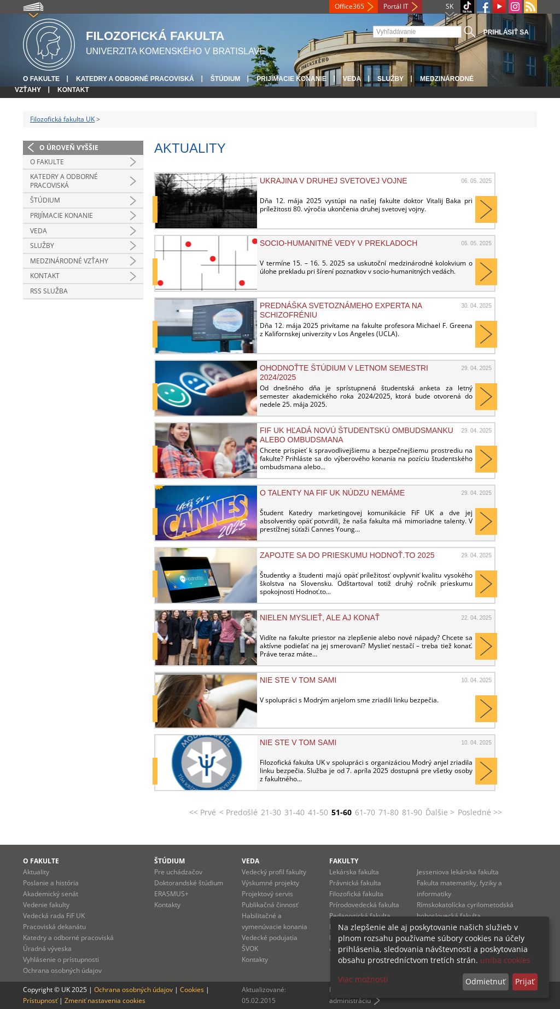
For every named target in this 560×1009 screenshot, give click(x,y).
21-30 (271, 812)
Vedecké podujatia (270, 937)
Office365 (349, 6)
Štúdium (226, 79)
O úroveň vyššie (68, 147)
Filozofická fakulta (356, 893)
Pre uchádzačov (178, 872)
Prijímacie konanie (291, 79)
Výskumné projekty (270, 882)
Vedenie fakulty (46, 904)
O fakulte (41, 79)
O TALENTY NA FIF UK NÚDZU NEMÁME (332, 492)
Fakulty (343, 861)
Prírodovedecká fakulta (364, 904)
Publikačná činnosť (270, 904)
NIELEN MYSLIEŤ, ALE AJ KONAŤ (320, 617)
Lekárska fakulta (354, 872)
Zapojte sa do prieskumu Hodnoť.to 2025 (347, 555)
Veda (352, 79)
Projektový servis (267, 893)
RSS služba (49, 291)
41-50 (318, 812)
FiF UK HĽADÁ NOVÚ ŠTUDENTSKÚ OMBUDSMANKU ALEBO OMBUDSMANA (356, 434)
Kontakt (73, 90)
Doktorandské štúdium (188, 882)
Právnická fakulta (355, 882)
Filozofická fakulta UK (62, 119)
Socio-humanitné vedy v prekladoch (338, 243)
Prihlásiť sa (506, 32)
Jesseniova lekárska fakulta (458, 872)
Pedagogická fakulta (359, 915)
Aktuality (36, 872)
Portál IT (396, 6)
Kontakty (167, 904)
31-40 (294, 812)
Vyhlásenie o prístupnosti (61, 959)
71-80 (388, 812)
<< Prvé (202, 812)
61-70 (365, 812)
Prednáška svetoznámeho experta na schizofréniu (341, 310)
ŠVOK (250, 948)
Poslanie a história (51, 882)
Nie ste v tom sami (298, 680)
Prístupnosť (40, 1000)
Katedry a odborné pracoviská (135, 79)
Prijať (524, 981)
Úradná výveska (47, 948)
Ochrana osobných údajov (62, 970)
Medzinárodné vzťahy (69, 261)
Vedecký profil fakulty (274, 872)
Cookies (192, 989)
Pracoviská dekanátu (54, 926)
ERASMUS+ (171, 893)
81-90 (412, 812)
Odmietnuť (485, 981)
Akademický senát (50, 893)
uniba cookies (505, 960)
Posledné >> (480, 812)
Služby (390, 79)
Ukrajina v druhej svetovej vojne (333, 180)
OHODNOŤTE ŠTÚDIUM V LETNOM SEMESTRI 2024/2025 (344, 372)
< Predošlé (238, 812)
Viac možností (363, 979)
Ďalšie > (439, 812)
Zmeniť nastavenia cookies (105, 1000)
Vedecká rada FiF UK (54, 915)
